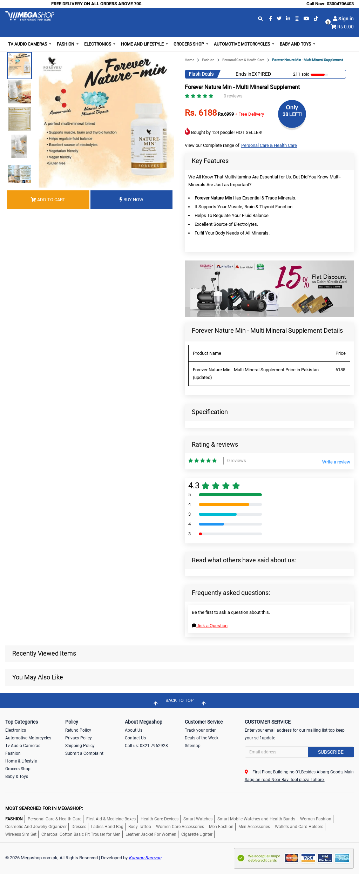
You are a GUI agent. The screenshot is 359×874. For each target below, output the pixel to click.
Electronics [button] (98, 44)
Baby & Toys (16, 776)
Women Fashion (315, 819)
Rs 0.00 (345, 26)
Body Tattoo (139, 826)
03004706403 (340, 3)
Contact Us (135, 738)
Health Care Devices (159, 819)
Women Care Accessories (180, 826)
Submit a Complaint (84, 753)
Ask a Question (210, 625)
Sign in (343, 18)
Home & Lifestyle (21, 761)
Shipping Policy (80, 745)
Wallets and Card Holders (299, 826)
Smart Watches (197, 819)
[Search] (299, 752)
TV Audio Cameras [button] (28, 44)
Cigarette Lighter (196, 834)
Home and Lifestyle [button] (143, 44)
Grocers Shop (18, 768)
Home (189, 60)
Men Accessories (254, 826)
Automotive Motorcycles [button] (242, 44)
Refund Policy (78, 730)
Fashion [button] (66, 44)
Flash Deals (201, 74)
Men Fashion (221, 826)
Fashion (208, 60)
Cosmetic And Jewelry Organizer (36, 826)
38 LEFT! (292, 114)
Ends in (243, 74)
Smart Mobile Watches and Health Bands (256, 819)
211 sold (301, 74)
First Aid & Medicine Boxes (111, 819)
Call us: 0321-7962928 (146, 745)
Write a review (336, 462)
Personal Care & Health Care (243, 60)
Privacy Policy (78, 738)
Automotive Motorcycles (28, 738)
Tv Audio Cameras (22, 745)
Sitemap (193, 745)
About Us (133, 730)
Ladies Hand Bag (107, 826)
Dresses (79, 826)
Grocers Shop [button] (189, 44)
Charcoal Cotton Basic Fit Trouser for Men (81, 834)
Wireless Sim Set (20, 834)
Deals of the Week (201, 738)
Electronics (15, 730)
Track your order (200, 730)
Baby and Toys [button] (296, 44)
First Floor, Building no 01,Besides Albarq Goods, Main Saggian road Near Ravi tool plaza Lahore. (299, 776)
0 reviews (233, 96)
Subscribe (331, 752)
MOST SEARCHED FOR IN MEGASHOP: (44, 808)
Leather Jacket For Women (151, 834)
